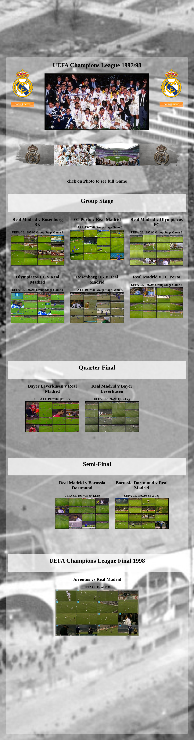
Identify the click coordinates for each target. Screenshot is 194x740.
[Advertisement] (97, 28)
